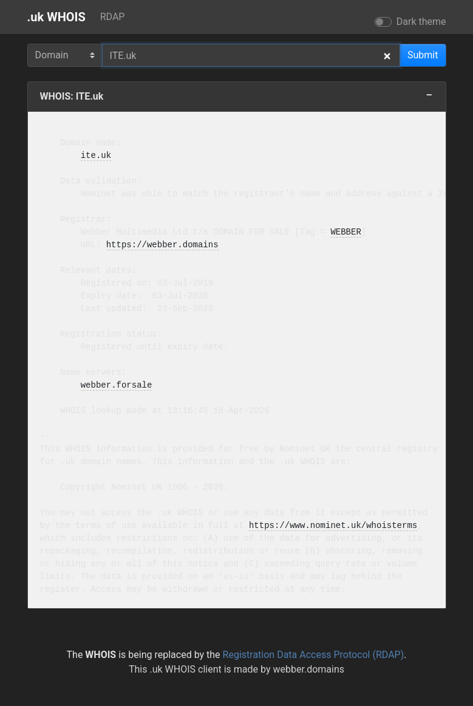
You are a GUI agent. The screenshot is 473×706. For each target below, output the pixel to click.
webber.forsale (116, 385)
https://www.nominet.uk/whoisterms (333, 526)
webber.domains (308, 669)
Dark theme (421, 21)
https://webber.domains (162, 245)
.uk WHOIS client (185, 669)
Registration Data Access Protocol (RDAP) (313, 654)
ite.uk (96, 156)
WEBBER (345, 232)
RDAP (112, 16)
